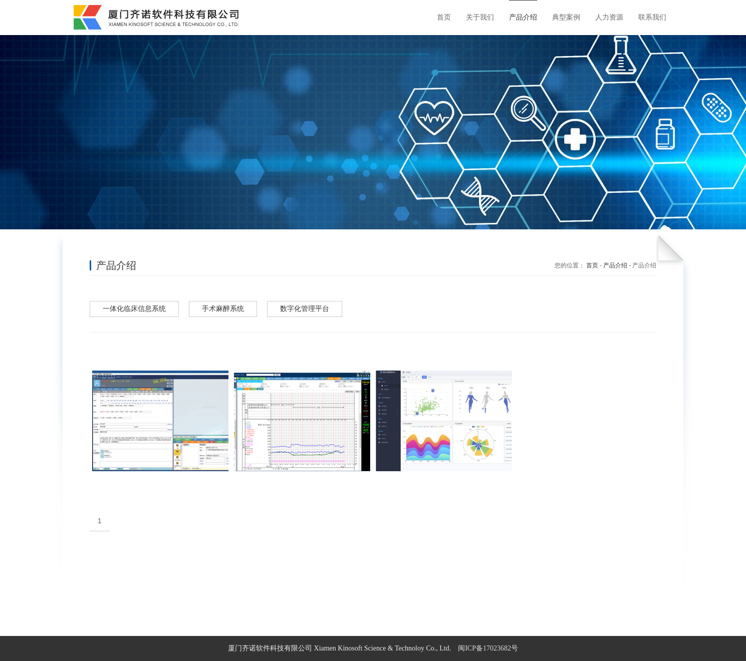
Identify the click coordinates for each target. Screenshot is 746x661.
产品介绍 (615, 265)
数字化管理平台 (304, 308)
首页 (592, 265)
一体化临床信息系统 (134, 308)
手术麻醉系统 (223, 308)
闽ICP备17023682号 (488, 648)
